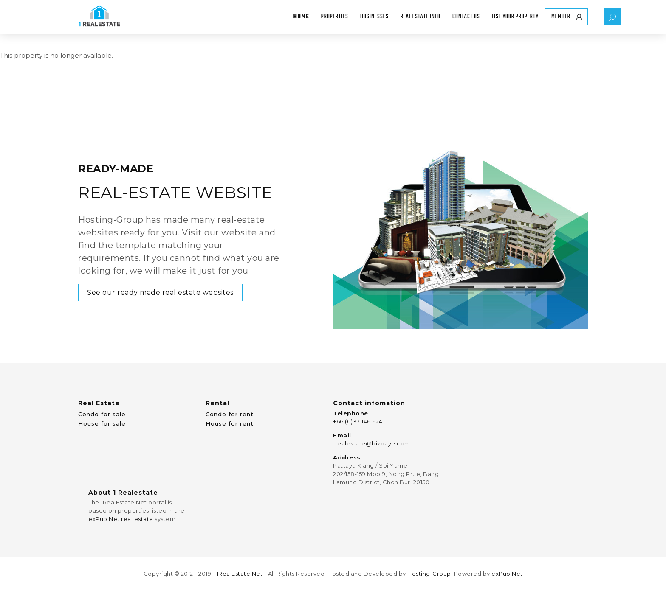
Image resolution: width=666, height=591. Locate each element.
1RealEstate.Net (240, 573)
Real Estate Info (420, 17)
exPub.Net (507, 573)
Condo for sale (102, 414)
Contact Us (466, 17)
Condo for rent (230, 414)
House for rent (230, 423)
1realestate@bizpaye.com (371, 443)
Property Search (612, 16)
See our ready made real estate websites (160, 292)
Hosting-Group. (429, 573)
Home (301, 17)
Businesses (374, 17)
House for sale (102, 423)
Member (560, 17)
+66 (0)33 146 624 (358, 421)
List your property (515, 17)
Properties (334, 17)
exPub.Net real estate (120, 518)
